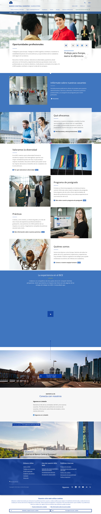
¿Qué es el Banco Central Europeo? (68, 452)
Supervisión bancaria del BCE (83, 9)
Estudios (58, 9)
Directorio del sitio (14, 481)
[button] (87, 3)
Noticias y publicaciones (67, 9)
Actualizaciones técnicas (48, 472)
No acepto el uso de (71, 510)
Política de (65, 472)
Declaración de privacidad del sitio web (68, 469)
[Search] (77, 3)
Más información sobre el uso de (60, 506)
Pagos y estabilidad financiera (33, 9)
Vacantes (56, 99)
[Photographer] (91, 39)
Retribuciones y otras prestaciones (66, 131)
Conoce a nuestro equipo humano (66, 262)
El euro (51, 9)
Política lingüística (65, 477)
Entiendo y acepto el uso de (30, 510)
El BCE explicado (27, 471)
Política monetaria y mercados (17, 9)
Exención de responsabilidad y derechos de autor (50, 469)
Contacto (25, 476)
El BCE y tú (82, 6)
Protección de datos (65, 467)
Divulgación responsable (48, 474)
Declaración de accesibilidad (68, 475)
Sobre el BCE (74, 6)
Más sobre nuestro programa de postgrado (69, 200)
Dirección (26, 478)
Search (85, 3)
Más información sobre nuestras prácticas (27, 232)
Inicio (10, 12)
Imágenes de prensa (28, 473)
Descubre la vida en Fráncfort (51, 376)
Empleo (88, 6)
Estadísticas (44, 9)
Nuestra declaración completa (39, 506)
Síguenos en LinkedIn (40, 415)
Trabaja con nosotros (29, 469)
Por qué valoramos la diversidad (24, 170)
